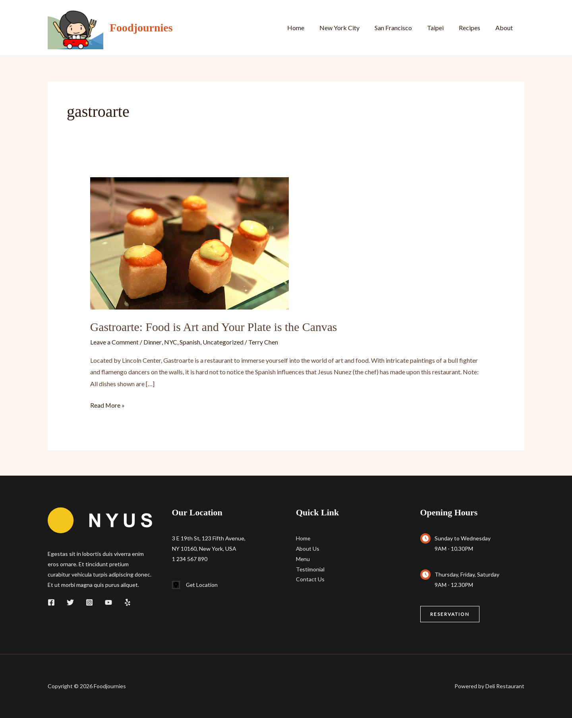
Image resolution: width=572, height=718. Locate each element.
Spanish (189, 341)
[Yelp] (127, 602)
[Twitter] (70, 602)
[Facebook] (51, 602)
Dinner (152, 341)
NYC (170, 341)
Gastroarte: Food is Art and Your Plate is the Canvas (214, 326)
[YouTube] (108, 602)
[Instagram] (89, 602)
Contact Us (310, 579)
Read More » (107, 405)
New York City (350, 27)
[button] (449, 614)
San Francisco (401, 27)
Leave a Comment (114, 341)
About (505, 27)
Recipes (473, 27)
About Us (308, 548)
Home (308, 27)
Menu (303, 558)
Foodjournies (141, 27)
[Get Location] (195, 585)
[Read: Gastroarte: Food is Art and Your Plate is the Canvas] (189, 242)
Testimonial (310, 568)
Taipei (441, 27)
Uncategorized (222, 341)
